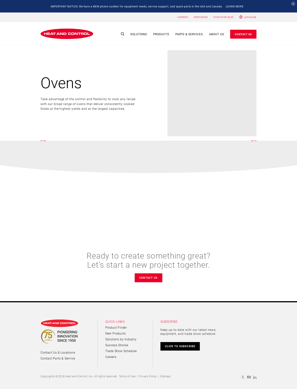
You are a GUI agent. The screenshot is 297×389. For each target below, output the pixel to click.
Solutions (138, 34)
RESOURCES (201, 17)
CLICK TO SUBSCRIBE (180, 346)
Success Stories (116, 345)
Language (250, 17)
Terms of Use (127, 376)
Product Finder (116, 327)
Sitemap (165, 376)
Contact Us (243, 34)
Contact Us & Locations (58, 352)
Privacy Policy (148, 376)
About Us (216, 34)
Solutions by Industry (121, 339)
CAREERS (182, 17)
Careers (110, 357)
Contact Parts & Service (58, 358)
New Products (115, 333)
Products (161, 34)
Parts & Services (189, 34)
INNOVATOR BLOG (223, 17)
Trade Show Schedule (121, 351)
